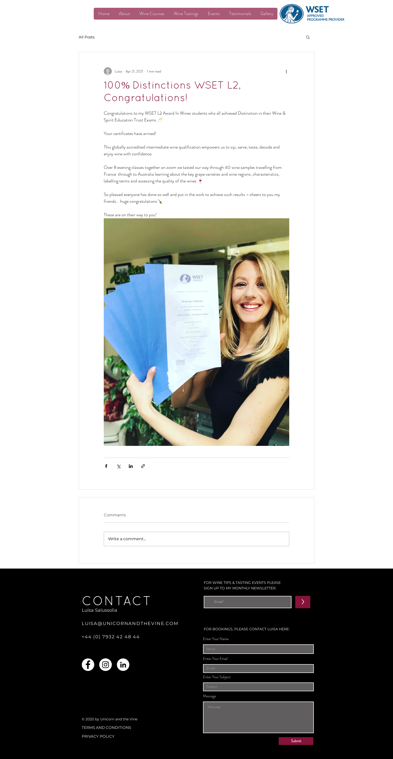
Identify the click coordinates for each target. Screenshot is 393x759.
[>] (302, 602)
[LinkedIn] (123, 664)
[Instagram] (105, 664)
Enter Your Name (216, 639)
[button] (308, 37)
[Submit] (296, 741)
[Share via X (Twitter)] (118, 466)
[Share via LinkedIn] (130, 466)
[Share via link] (143, 466)
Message (209, 696)
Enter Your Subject (217, 677)
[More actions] (286, 71)
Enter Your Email (215, 659)
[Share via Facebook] (106, 466)
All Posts (86, 37)
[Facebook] (88, 664)
